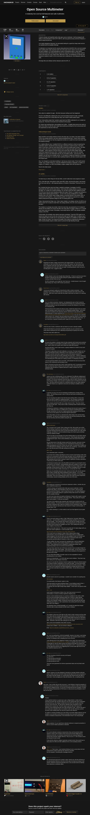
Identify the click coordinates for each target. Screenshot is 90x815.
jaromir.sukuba (9, 795)
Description (42, 30)
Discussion (81, 30)
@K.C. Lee (49, 450)
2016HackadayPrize (23, 107)
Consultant (46, 324)
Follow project (35, 20)
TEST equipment (13, 107)
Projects (17, 2)
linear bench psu (30, 794)
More (46, 2)
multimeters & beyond (14, 119)
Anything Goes (10, 136)
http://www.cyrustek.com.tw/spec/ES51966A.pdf (55, 334)
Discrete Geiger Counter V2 (74, 794)
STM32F (6, 107)
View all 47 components (62, 94)
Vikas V (45, 682)
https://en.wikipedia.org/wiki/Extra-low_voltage (58, 642)
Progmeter (7, 794)
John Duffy (49, 795)
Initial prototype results (45, 132)
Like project (56, 20)
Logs (66, 30)
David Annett (46, 288)
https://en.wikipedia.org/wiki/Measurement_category (62, 627)
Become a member (32, 808)
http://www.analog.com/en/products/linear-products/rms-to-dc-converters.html (65, 624)
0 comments (53, 110)
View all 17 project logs (62, 225)
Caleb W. (69, 795)
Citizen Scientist (11, 138)
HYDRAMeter (50, 794)
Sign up (77, 2)
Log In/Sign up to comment (45, 257)
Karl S (45, 17)
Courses (35, 2)
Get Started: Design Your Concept (15, 135)
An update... (42, 174)
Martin (45, 260)
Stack (40, 2)
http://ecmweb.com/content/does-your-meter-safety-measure (61, 531)
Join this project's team (9, 82)
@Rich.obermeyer (51, 425)
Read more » (42, 169)
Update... (41, 108)
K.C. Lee (48, 390)
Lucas (27, 795)
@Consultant (50, 579)
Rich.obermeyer (50, 374)
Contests (29, 2)
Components (59, 30)
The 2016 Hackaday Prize (6, 37)
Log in (83, 2)
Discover (23, 2)
